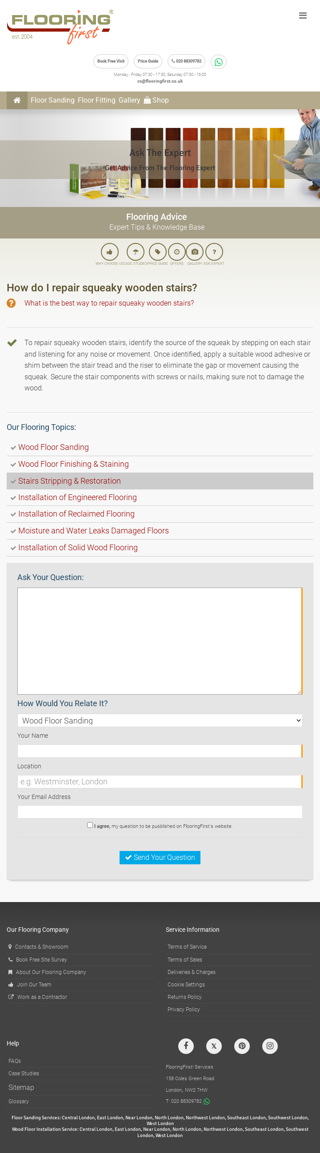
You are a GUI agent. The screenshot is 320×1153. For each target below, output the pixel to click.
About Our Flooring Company (47, 972)
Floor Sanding (53, 100)
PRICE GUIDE (158, 254)
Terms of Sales (185, 960)
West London (160, 1123)
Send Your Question (160, 857)
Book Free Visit (110, 61)
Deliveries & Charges (192, 972)
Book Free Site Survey (37, 960)
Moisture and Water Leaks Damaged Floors (93, 530)
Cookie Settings (186, 985)
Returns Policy (185, 997)
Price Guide (148, 61)
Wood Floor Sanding (53, 447)
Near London (138, 1118)
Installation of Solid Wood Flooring (78, 547)
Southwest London (288, 1118)
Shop (156, 100)
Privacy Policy (184, 1009)
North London (169, 1118)
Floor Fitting (97, 100)
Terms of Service (187, 947)
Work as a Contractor (37, 997)
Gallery (129, 100)
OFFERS (177, 254)
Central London (78, 1118)
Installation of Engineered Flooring (77, 497)
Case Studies (23, 1073)
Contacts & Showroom (38, 947)
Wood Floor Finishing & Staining (73, 464)
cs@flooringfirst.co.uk (160, 81)
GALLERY (195, 254)
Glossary (18, 1101)
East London (110, 1118)
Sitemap (21, 1087)
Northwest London (205, 1118)
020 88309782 (186, 61)
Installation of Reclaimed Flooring (76, 513)
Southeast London (246, 1118)
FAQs (14, 1061)
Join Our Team (30, 985)
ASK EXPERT (214, 254)
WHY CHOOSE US (110, 254)
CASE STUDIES (136, 254)
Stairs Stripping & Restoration (69, 480)
